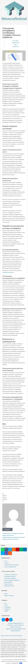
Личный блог (15, 46)
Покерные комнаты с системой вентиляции (11, 635)
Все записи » (7, 529)
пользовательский (6, 272)
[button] (14, 493)
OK (20, 663)
